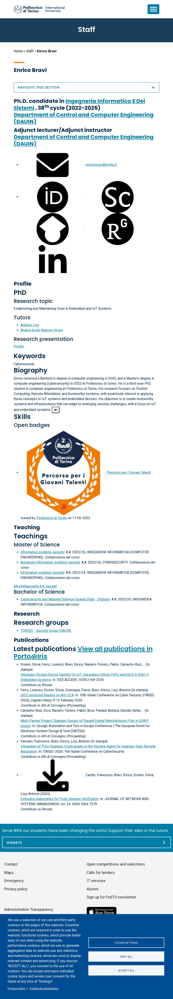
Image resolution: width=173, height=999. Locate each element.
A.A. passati (35, 586)
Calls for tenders (101, 872)
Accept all (126, 970)
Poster (19, 346)
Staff (30, 51)
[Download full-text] (53, 775)
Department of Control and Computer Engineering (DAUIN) (84, 118)
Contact (11, 864)
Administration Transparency (28, 909)
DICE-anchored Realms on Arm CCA (47, 695)
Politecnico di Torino (51, 518)
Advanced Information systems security (50, 562)
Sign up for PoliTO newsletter (111, 897)
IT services (96, 880)
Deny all (126, 956)
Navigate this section (86, 87)
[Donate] (86, 842)
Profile (22, 284)
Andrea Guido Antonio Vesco (42, 330)
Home (18, 51)
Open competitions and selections (116, 864)
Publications (31, 640)
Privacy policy (16, 988)
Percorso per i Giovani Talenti (129, 472)
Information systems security (42, 552)
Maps (9, 872)
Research (27, 614)
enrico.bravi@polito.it (101, 165)
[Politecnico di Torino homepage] (39, 9)
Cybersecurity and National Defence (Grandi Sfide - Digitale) (65, 599)
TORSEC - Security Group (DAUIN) (46, 631)
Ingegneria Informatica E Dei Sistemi (79, 104)
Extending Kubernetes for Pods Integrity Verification (60, 799)
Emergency (14, 880)
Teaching (27, 527)
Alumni (92, 889)
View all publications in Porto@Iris (83, 652)
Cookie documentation (44, 988)
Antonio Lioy (30, 325)
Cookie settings (126, 942)
